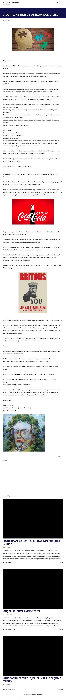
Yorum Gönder (11, 562)
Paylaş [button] (59, 456)
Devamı (61, 562)
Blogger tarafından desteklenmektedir (33, 694)
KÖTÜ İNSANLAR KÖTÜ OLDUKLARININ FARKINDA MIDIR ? (31, 542)
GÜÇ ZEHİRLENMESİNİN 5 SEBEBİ (21, 611)
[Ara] (57, 2)
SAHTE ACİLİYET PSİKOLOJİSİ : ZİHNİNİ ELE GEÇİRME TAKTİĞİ (32, 680)
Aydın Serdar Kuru (11, 2)
